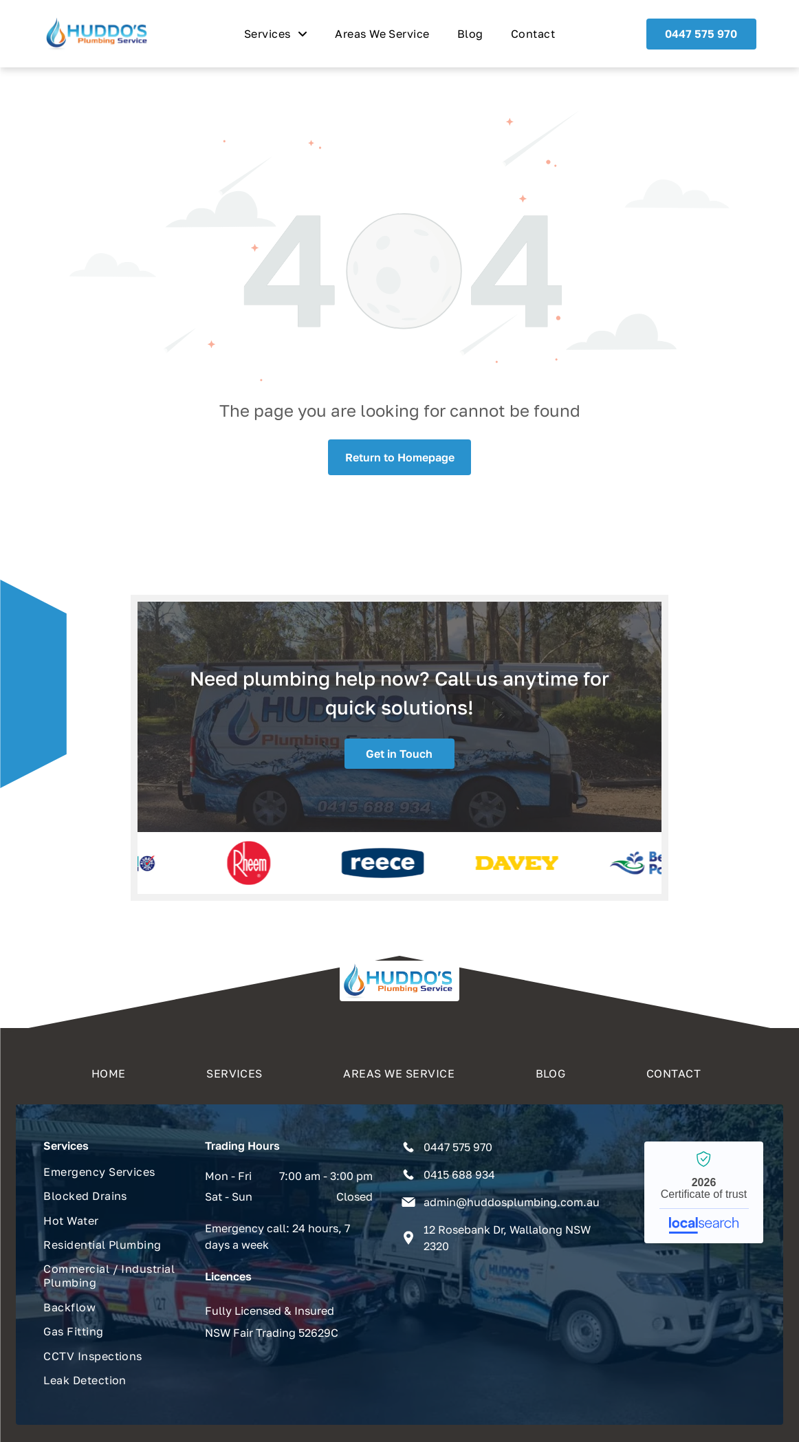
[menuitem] (275, 33)
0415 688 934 (459, 1174)
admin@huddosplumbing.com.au (512, 1202)
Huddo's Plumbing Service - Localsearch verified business (703, 1192)
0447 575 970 (458, 1147)
